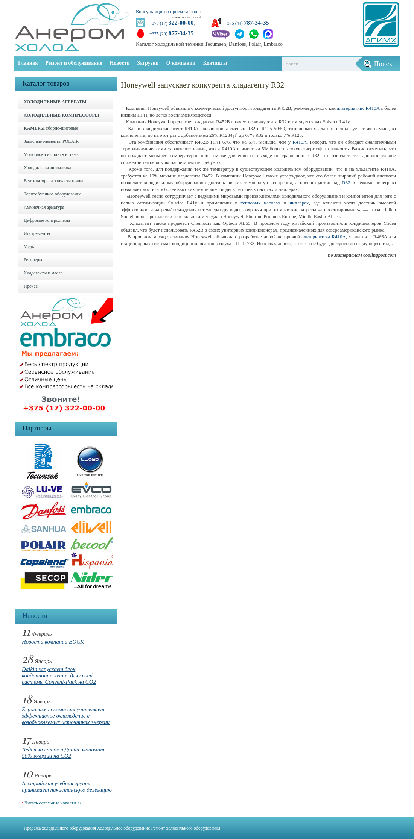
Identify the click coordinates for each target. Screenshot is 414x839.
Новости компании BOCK (53, 642)
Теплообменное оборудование (52, 194)
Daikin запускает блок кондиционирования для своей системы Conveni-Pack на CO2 (59, 675)
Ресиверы (33, 259)
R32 (346, 182)
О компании (181, 63)
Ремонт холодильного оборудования (186, 828)
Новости (119, 63)
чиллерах (299, 203)
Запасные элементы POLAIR (51, 141)
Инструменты (37, 233)
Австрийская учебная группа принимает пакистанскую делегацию (67, 786)
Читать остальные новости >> (53, 803)
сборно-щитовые (51, 128)
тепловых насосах (260, 203)
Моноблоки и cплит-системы (51, 154)
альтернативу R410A (358, 108)
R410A (299, 142)
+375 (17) (171, 23)
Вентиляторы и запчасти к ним (53, 180)
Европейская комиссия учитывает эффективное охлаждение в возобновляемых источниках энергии (66, 715)
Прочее (31, 286)
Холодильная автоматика (47, 167)
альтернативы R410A (323, 236)
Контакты (215, 63)
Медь (29, 246)
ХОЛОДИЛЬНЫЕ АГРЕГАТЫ (55, 101)
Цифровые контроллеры (47, 220)
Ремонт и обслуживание (73, 63)
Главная (28, 63)
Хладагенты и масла (43, 273)
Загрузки (148, 63)
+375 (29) (171, 33)
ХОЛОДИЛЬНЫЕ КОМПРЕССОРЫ (61, 115)
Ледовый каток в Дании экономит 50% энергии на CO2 (63, 753)
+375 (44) (247, 23)
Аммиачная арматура (44, 207)
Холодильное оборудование (123, 828)
